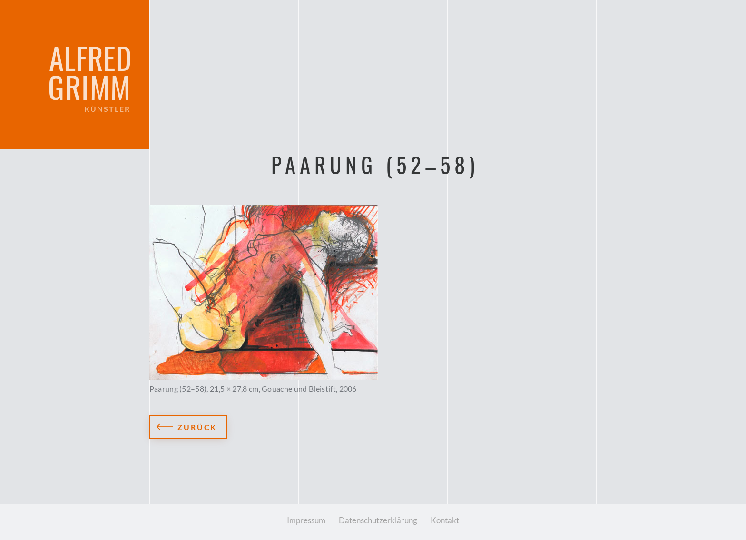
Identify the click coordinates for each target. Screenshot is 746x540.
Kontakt (445, 520)
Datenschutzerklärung (378, 520)
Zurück (197, 427)
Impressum (306, 520)
